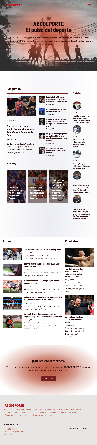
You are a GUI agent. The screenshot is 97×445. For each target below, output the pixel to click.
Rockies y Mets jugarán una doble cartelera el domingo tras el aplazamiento (81, 166)
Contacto (48, 379)
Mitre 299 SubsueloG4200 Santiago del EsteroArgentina (14, 432)
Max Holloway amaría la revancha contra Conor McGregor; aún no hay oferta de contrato (74, 273)
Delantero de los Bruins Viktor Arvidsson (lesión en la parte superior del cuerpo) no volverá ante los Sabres (58, 189)
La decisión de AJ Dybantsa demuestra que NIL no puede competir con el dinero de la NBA (56, 99)
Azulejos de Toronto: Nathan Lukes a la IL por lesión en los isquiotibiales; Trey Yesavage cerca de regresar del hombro (81, 213)
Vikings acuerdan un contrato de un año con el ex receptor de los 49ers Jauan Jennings (43, 298)
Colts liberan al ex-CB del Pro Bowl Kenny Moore (42, 249)
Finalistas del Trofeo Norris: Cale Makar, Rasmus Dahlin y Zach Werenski (16, 193)
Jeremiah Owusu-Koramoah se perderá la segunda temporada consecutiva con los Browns (43, 315)
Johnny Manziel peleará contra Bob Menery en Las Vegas (75, 319)
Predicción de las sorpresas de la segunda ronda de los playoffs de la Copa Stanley (37, 193)
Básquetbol (11, 121)
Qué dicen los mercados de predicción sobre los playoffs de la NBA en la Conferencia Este (20, 131)
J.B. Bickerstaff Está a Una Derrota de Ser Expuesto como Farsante (56, 150)
